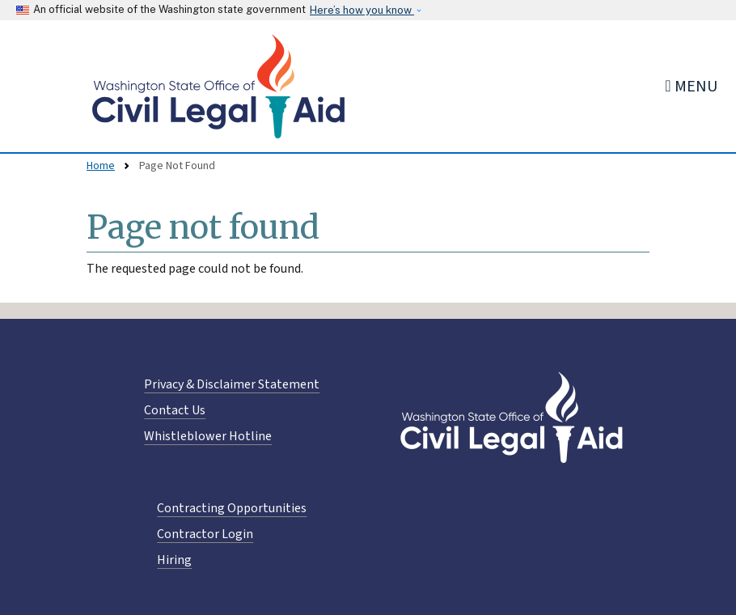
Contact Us (174, 410)
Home (101, 166)
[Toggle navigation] (691, 86)
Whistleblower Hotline (208, 436)
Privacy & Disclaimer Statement (231, 384)
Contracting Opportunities (232, 508)
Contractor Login (205, 534)
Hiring (174, 560)
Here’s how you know (362, 10)
